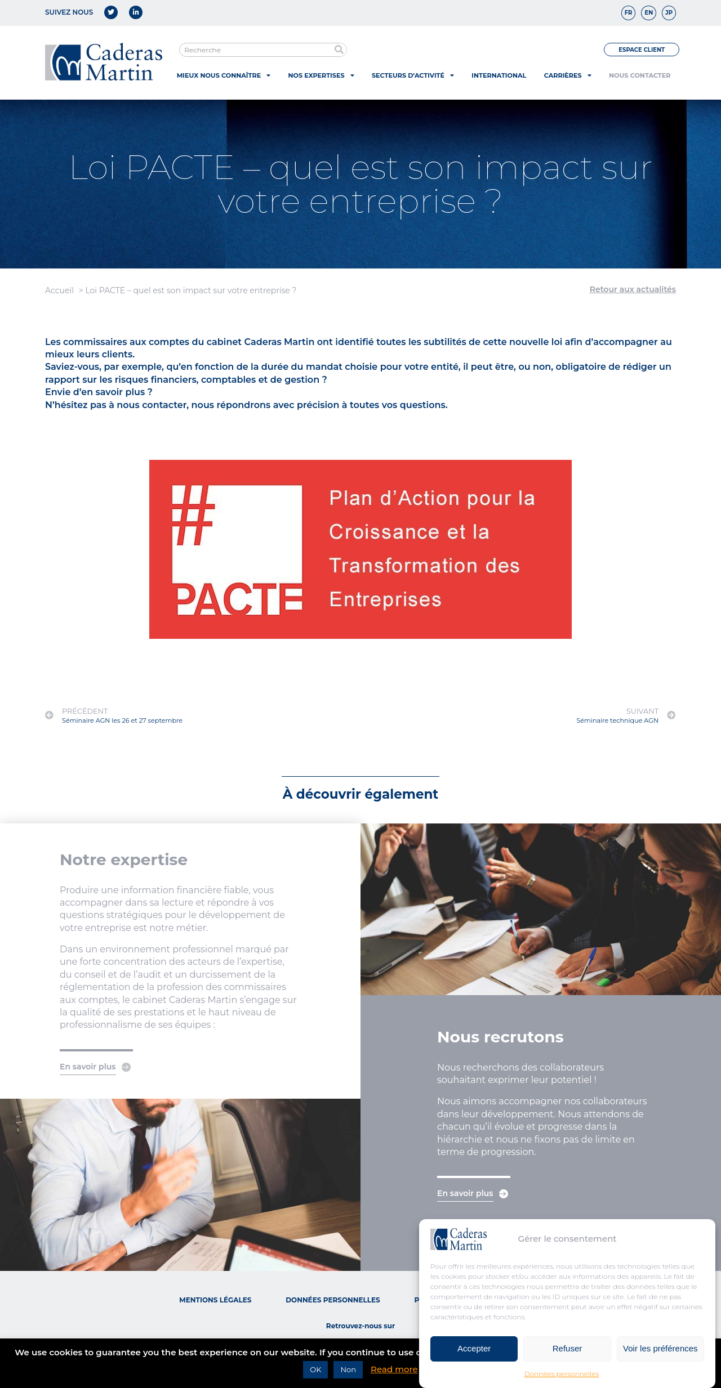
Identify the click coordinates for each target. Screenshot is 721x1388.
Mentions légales (215, 1300)
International (498, 75)
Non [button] (348, 1369)
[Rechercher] (339, 49)
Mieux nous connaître (223, 75)
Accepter (474, 1352)
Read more (394, 1369)
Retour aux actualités (633, 289)
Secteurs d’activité (413, 75)
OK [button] (315, 1369)
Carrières (567, 75)
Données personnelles (561, 1377)
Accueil (59, 290)
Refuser (567, 1352)
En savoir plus (88, 1067)
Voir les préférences (660, 1352)
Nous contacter (639, 75)
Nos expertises (321, 75)
